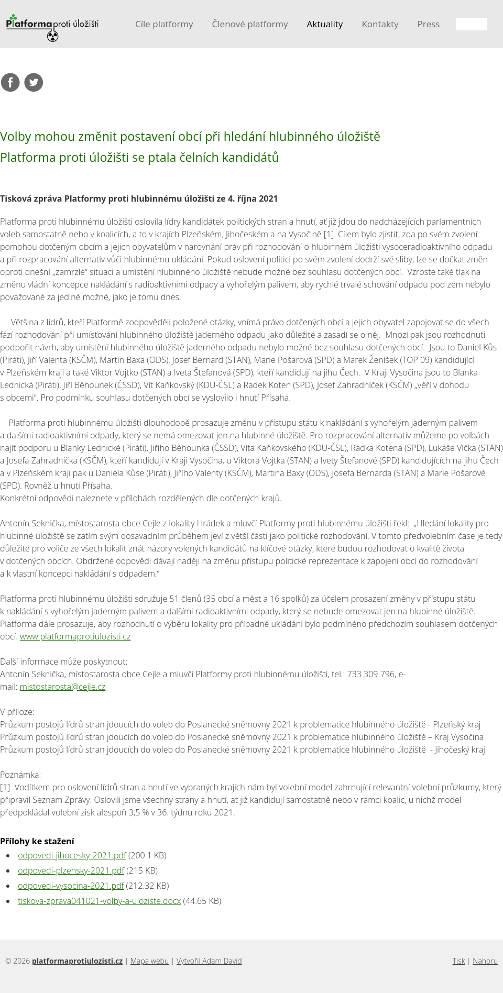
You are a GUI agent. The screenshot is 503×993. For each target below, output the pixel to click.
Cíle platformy (164, 24)
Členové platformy (250, 24)
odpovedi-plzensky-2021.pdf (71, 870)
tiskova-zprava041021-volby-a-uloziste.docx (99, 901)
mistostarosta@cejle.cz (63, 686)
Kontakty (380, 24)
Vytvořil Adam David (209, 961)
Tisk (459, 961)
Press (428, 24)
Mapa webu (149, 961)
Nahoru (485, 961)
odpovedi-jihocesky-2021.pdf (72, 855)
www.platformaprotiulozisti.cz (75, 636)
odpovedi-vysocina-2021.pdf (71, 885)
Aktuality (325, 24)
